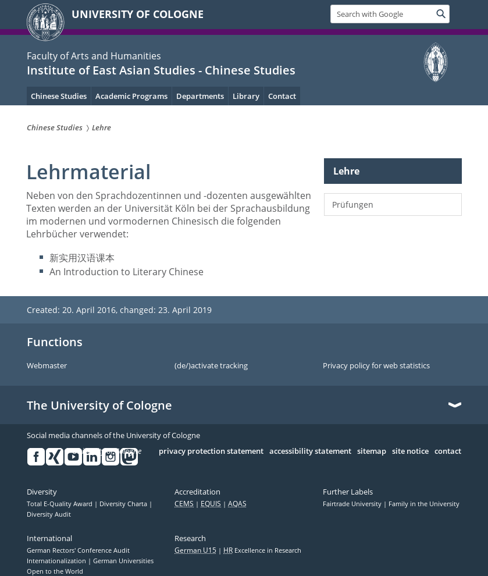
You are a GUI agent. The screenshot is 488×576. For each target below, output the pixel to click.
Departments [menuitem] (200, 96)
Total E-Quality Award (60, 504)
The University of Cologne (99, 406)
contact (447, 451)
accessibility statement (310, 451)
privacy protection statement (211, 451)
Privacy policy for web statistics (376, 366)
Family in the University (424, 504)
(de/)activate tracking (211, 366)
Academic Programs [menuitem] (131, 96)
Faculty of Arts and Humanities (94, 55)
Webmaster (47, 366)
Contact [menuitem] (282, 96)
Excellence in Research (262, 550)
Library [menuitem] (246, 96)
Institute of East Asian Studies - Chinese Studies (161, 70)
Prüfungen (352, 204)
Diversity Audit (49, 514)
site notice (410, 451)
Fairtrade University (353, 504)
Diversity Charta (124, 504)
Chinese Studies (59, 96)
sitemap (371, 451)
